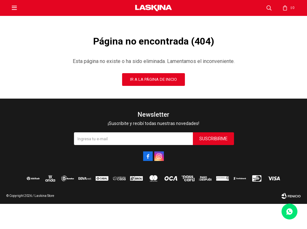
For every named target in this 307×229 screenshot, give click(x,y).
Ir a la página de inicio (153, 79)
